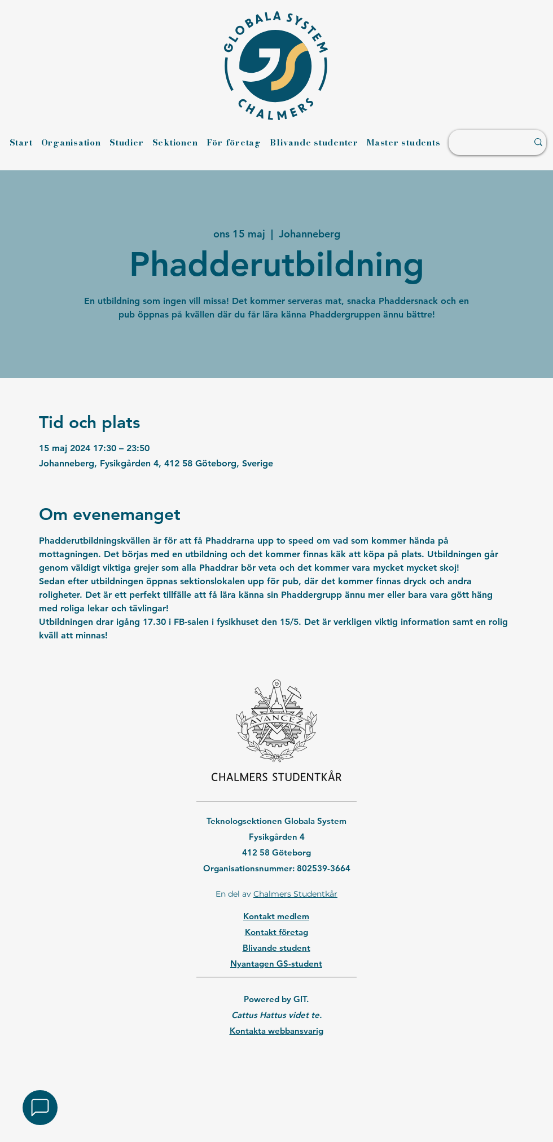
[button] (40, 1107)
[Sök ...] (482, 142)
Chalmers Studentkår (295, 894)
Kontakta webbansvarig (276, 1030)
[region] (276, 1059)
